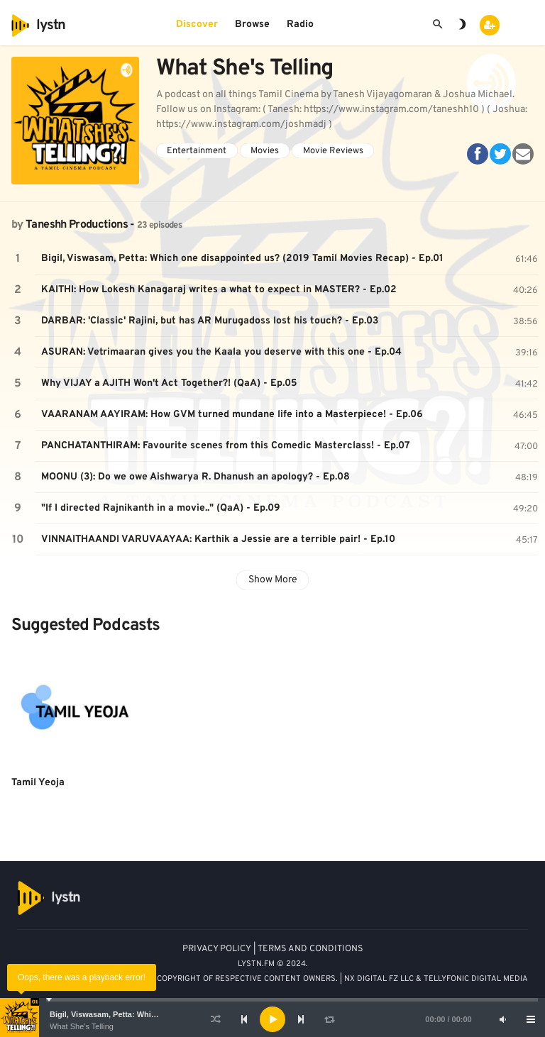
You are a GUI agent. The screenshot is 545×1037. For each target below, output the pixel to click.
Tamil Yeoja (38, 783)
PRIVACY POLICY (216, 949)
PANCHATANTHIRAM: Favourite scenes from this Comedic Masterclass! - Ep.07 (225, 446)
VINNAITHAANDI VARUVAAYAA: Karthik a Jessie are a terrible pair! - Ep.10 (218, 539)
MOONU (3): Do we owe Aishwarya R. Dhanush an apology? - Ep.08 (195, 477)
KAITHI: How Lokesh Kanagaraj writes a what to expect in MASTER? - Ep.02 (219, 290)
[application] (272, 1019)
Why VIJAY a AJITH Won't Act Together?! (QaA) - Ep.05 (169, 383)
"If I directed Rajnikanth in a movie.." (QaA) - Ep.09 (160, 508)
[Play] (272, 1019)
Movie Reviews (333, 151)
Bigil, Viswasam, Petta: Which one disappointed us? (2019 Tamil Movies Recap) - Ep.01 (242, 259)
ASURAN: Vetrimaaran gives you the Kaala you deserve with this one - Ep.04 (221, 352)
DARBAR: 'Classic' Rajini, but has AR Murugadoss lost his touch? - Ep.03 (209, 321)
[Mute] (502, 1019)
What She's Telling (82, 1026)
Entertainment (196, 151)
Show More (272, 580)
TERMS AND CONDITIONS (310, 949)
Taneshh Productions (77, 225)
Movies (265, 151)
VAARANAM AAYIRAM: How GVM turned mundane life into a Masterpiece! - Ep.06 (232, 415)
